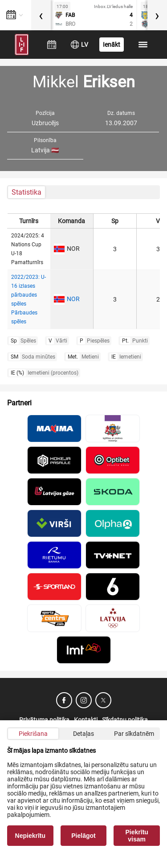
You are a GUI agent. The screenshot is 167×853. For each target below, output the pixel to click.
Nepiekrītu (30, 835)
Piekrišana (33, 733)
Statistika (26, 192)
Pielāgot (83, 835)
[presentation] (41, 15)
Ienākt (111, 44)
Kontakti (86, 719)
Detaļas (83, 733)
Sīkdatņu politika (125, 719)
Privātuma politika (44, 719)
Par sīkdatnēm (134, 733)
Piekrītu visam (137, 836)
